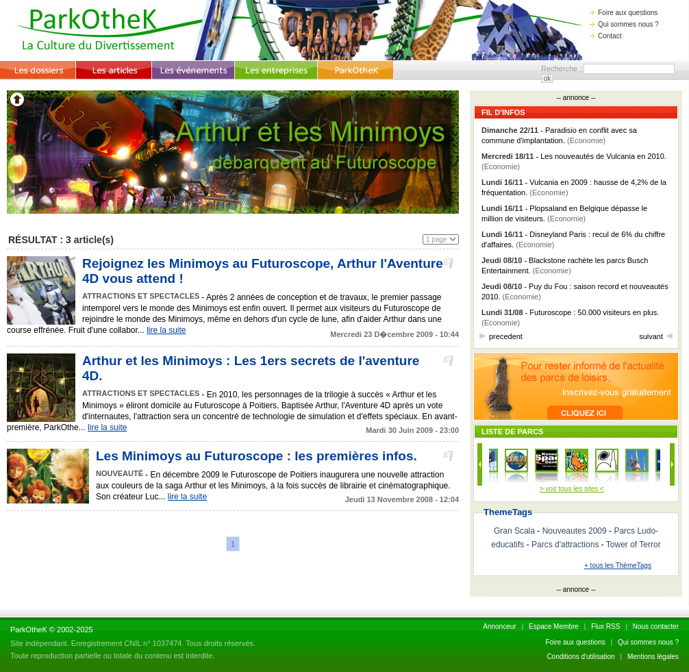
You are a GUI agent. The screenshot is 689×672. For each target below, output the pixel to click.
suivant (656, 336)
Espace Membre (554, 626)
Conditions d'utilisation (580, 656)
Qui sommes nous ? (624, 24)
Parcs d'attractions (565, 544)
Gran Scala (514, 531)
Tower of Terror (633, 544)
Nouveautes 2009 (574, 531)
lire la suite (166, 330)
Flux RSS (605, 626)
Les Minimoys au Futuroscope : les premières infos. (256, 456)
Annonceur (499, 626)
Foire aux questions (623, 12)
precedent (501, 336)
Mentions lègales (653, 656)
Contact (605, 36)
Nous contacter (656, 626)
